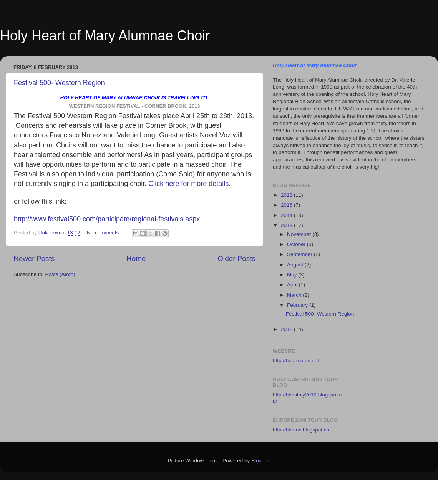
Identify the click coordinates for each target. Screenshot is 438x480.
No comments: (104, 233)
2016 (287, 205)
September (300, 254)
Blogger (260, 460)
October (297, 244)
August (296, 265)
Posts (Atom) (60, 274)
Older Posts (236, 258)
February (298, 305)
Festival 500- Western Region (59, 83)
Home (136, 258)
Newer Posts (34, 258)
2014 (287, 215)
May (292, 275)
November (299, 234)
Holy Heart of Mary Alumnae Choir (105, 35)
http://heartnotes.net (296, 360)
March (295, 295)
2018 (287, 195)
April (293, 285)
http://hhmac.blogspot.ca (301, 430)
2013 (287, 225)
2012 (287, 329)
